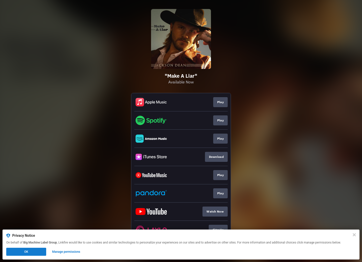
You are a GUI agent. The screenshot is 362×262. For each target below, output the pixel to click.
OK (26, 252)
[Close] (354, 235)
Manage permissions (66, 252)
